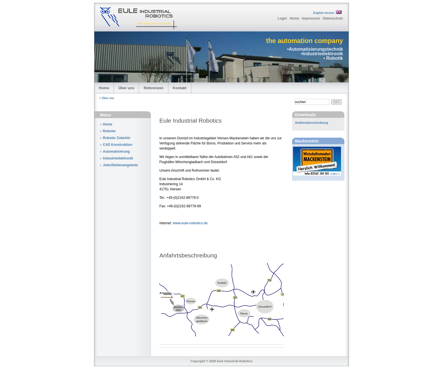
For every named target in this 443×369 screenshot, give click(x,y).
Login (282, 18)
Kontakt (179, 88)
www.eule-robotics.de (190, 223)
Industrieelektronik (118, 158)
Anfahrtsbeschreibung (311, 122)
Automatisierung (116, 151)
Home (294, 18)
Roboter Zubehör (116, 138)
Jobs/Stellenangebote (120, 165)
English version (323, 12)
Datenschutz (333, 18)
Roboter (109, 131)
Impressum (311, 18)
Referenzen (153, 88)
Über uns (126, 88)
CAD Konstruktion (117, 145)
